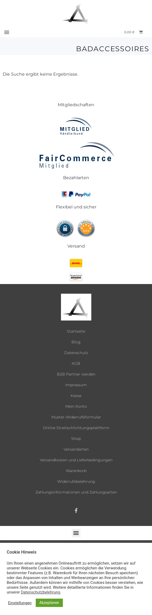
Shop (76, 438)
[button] (7, 32)
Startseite (76, 331)
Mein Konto (76, 406)
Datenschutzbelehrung (40, 592)
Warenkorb (76, 470)
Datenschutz (76, 352)
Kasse (76, 395)
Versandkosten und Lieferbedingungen (76, 460)
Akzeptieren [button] (49, 603)
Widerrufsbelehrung (76, 481)
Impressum (76, 384)
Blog (76, 342)
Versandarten (76, 449)
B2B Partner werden (76, 374)
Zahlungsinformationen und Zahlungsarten (76, 492)
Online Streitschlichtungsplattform (76, 427)
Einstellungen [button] (20, 603)
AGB (76, 363)
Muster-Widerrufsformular (76, 417)
